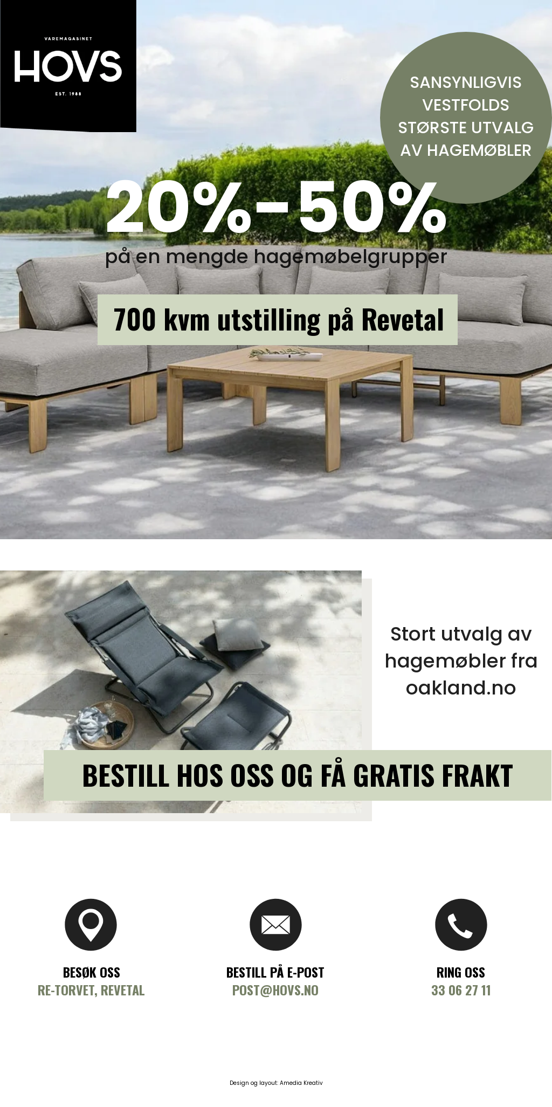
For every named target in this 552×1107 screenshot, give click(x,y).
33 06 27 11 (461, 989)
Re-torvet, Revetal (91, 989)
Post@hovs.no (275, 989)
